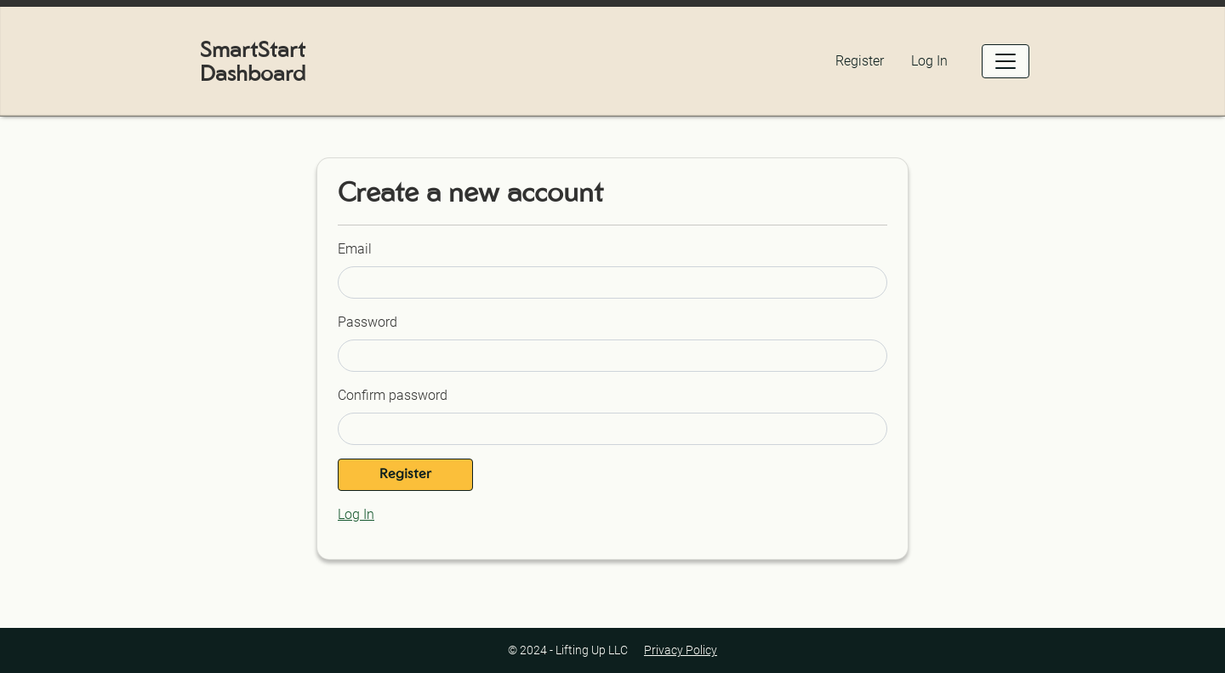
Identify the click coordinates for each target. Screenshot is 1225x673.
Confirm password (392, 395)
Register (859, 61)
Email (355, 249)
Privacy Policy (680, 650)
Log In (929, 61)
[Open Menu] (1005, 61)
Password (367, 322)
